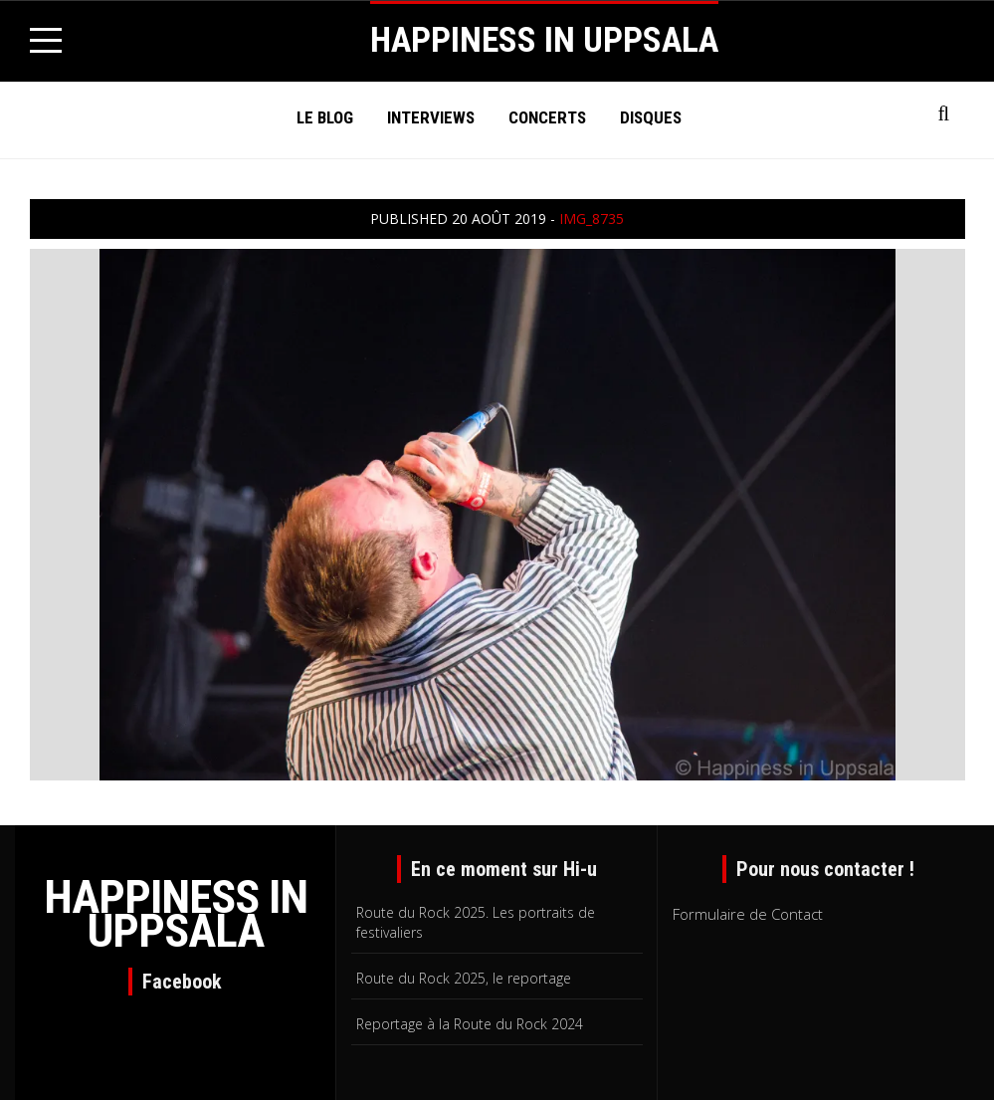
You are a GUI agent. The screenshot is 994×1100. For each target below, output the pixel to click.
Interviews (431, 117)
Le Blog (325, 117)
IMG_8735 (591, 218)
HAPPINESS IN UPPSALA (544, 40)
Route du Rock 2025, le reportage (463, 978)
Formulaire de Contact (748, 914)
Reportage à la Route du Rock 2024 (469, 1023)
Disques (651, 117)
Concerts (547, 117)
